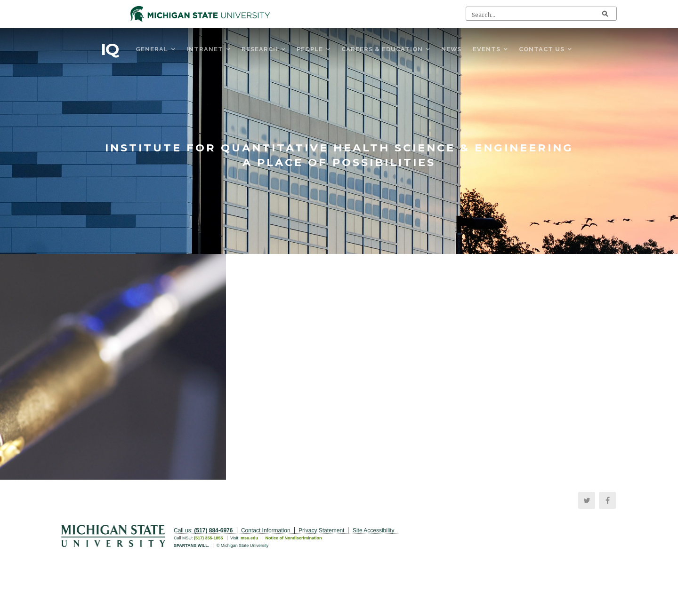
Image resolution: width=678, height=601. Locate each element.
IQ (110, 49)
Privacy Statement (321, 530)
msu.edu (249, 538)
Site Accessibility (374, 530)
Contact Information (266, 530)
